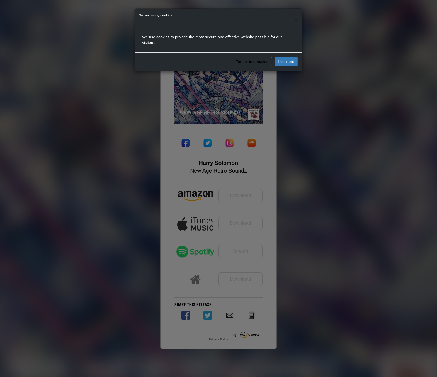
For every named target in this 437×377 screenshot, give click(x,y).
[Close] (296, 20)
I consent (286, 61)
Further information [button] (252, 61)
